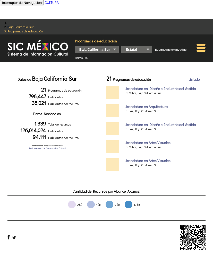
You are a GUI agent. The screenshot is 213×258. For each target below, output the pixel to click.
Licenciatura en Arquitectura (146, 106)
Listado (194, 79)
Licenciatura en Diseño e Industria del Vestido (160, 88)
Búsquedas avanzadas (170, 49)
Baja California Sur (20, 26)
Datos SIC (81, 58)
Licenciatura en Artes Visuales (147, 142)
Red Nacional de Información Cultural (47, 148)
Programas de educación (25, 31)
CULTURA (52, 2)
